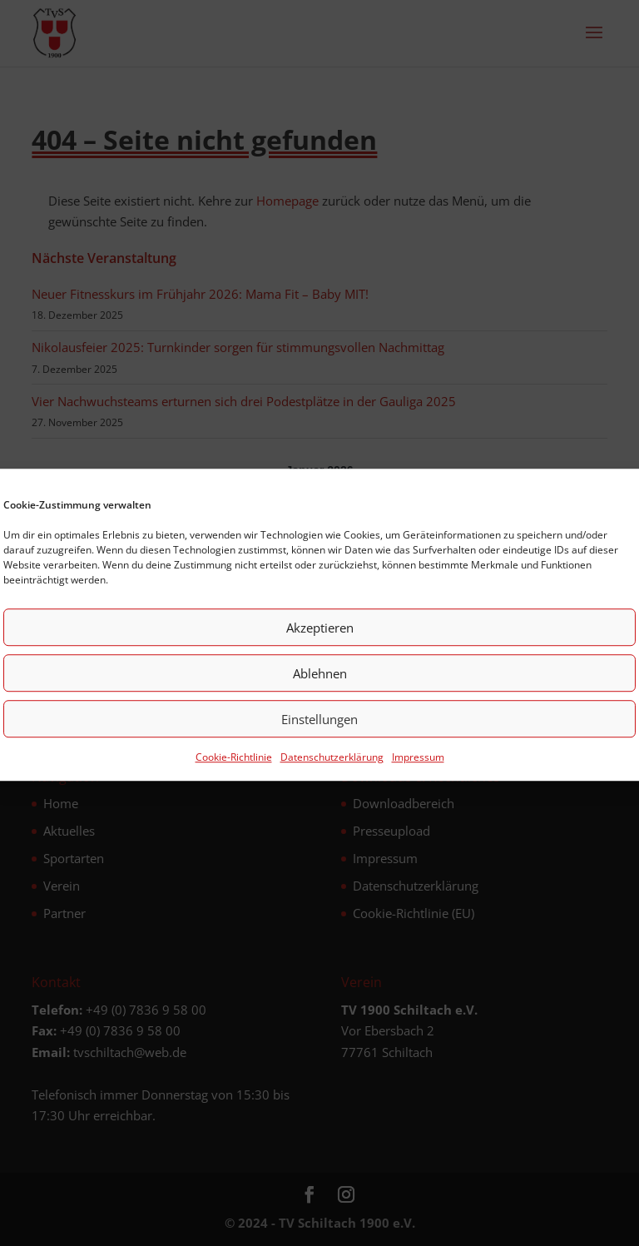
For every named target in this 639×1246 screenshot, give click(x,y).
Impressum (418, 769)
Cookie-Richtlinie (234, 769)
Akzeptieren (320, 638)
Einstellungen (319, 730)
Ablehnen (320, 684)
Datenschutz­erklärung (332, 769)
